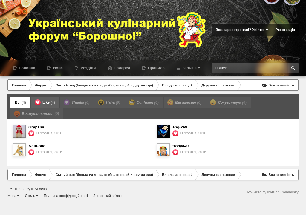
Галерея (121, 68)
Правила (156, 68)
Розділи (87, 68)
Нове (57, 68)
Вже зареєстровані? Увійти (241, 29)
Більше (190, 68)
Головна (26, 68)
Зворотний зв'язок (108, 196)
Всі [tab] (20, 102)
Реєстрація (285, 30)
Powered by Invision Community (273, 192)
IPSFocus (39, 189)
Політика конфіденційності (66, 196)
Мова (13, 196)
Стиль (31, 196)
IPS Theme (16, 189)
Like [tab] (45, 102)
